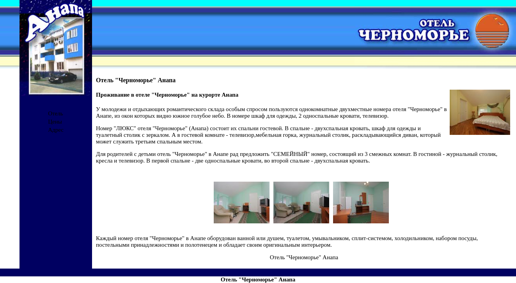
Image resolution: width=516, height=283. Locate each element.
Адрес (56, 130)
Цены (55, 122)
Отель (55, 113)
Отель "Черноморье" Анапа (304, 257)
